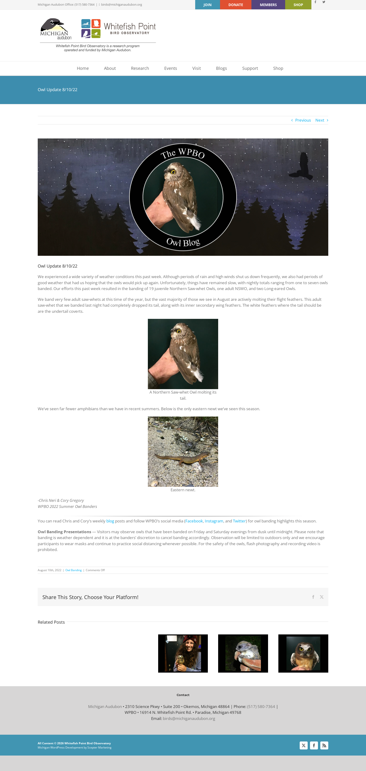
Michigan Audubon (105, 706)
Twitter (239, 521)
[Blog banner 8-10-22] (183, 197)
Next (319, 120)
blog (110, 521)
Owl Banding (73, 570)
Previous (303, 120)
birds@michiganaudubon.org (121, 4)
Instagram (214, 521)
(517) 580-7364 (261, 706)
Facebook (194, 521)
